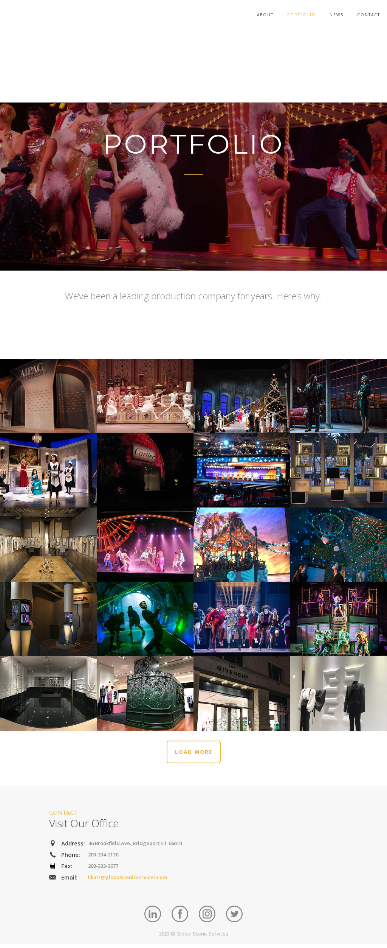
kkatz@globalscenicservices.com (127, 881)
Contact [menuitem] (368, 14)
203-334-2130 (103, 858)
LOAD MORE (193, 754)
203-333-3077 (103, 869)
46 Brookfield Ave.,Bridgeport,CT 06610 (135, 847)
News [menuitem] (337, 14)
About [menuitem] (265, 14)
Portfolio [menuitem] (301, 14)
